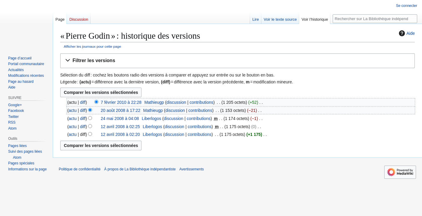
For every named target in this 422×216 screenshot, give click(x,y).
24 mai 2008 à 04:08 (120, 118)
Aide (406, 33)
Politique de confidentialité (79, 169)
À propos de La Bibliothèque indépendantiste (140, 169)
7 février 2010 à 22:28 (121, 102)
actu (72, 110)
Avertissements (191, 169)
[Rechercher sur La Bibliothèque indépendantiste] (375, 18)
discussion (176, 102)
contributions (201, 102)
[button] (237, 61)
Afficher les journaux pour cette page (92, 46)
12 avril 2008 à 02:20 (120, 134)
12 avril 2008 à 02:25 (120, 126)
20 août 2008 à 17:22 (120, 110)
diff (82, 102)
